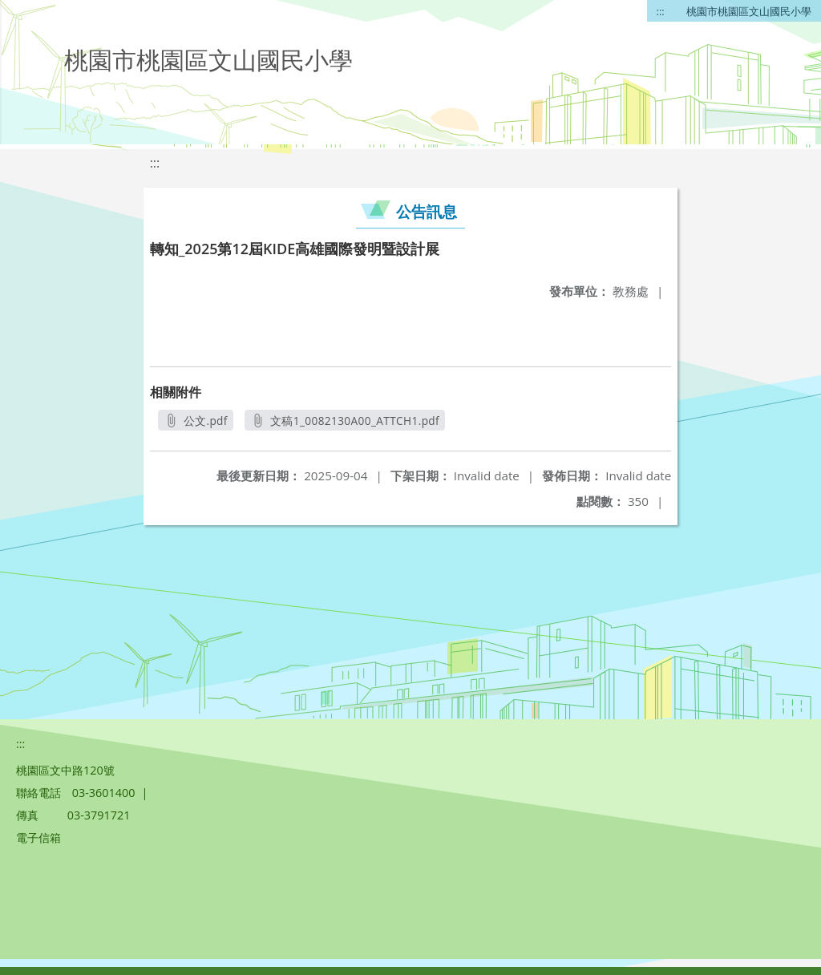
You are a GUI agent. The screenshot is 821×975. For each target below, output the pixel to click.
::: (661, 11)
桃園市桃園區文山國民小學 (748, 11)
